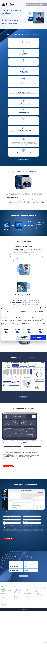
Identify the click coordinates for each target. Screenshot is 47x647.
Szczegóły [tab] (23, 311)
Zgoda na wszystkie (38, 337)
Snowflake (4, 604)
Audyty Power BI (28, 591)
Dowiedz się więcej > (23, 159)
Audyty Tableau (28, 590)
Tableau (3, 596)
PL (40, 4)
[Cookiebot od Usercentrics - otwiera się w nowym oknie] (40, 308)
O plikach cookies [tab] (39, 311)
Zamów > (23, 396)
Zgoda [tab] (8, 311)
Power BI (3, 597)
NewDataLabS (10, 4)
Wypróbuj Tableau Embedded (9, 23)
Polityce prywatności (35, 324)
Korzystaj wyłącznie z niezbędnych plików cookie (23, 337)
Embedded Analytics (29, 589)
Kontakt (37, 586)
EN (42, 4)
